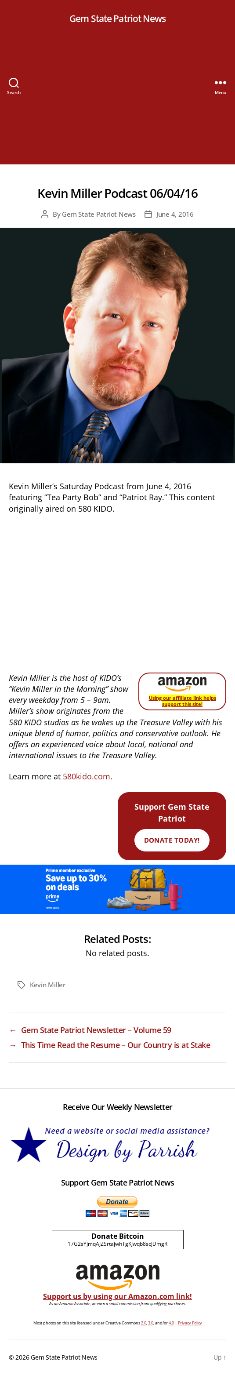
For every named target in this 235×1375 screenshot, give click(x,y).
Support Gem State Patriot (172, 823)
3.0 (150, 1323)
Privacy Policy (190, 1323)
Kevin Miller (47, 984)
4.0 (171, 1323)
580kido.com (86, 776)
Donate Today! (172, 840)
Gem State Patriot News (117, 18)
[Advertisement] (117, 102)
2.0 (143, 1323)
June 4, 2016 (175, 214)
